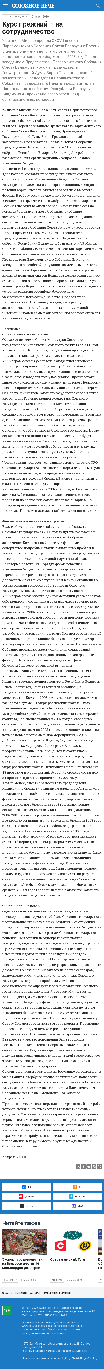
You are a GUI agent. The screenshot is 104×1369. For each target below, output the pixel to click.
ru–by (26, 1206)
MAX (78, 1206)
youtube (26, 1196)
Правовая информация (57, 1293)
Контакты (21, 1293)
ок (77, 1187)
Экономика (10, 1280)
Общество (57, 1280)
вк (26, 1187)
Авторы (35, 1293)
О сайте (7, 1293)
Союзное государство (16, 16)
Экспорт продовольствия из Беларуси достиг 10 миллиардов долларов (23, 1263)
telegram (77, 1196)
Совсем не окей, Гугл (67, 1259)
